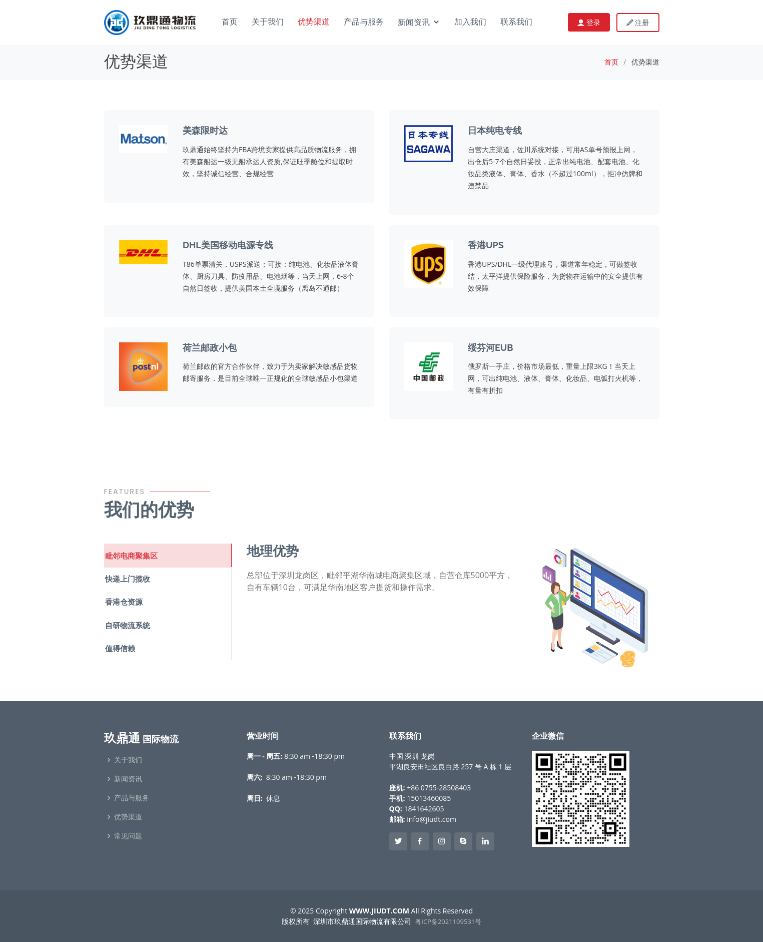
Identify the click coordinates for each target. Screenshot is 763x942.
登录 (592, 22)
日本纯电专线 (495, 130)
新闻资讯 (414, 23)
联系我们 (516, 22)
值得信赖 (119, 646)
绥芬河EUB (490, 347)
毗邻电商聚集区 (130, 555)
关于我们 (268, 22)
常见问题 (128, 835)
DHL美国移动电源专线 (228, 245)
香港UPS (486, 245)
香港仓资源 (123, 601)
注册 (637, 22)
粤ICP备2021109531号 (448, 921)
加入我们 (470, 22)
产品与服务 (364, 22)
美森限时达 (205, 130)
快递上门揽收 (126, 578)
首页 (230, 22)
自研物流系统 (126, 624)
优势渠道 (314, 22)
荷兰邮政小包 (210, 347)
